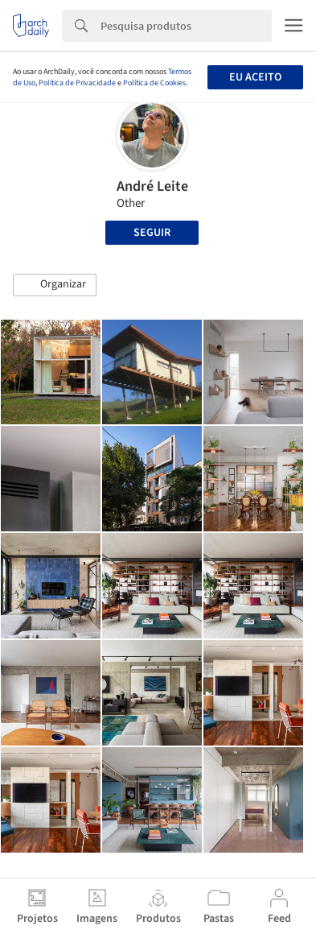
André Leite (152, 186)
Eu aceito (255, 77)
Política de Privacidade (77, 83)
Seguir (151, 233)
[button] (54, 285)
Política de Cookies (154, 83)
